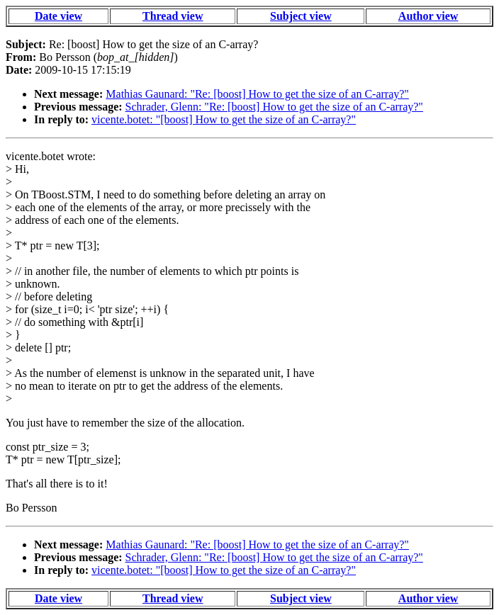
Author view (428, 16)
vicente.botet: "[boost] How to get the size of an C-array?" (223, 119)
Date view (58, 16)
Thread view (172, 16)
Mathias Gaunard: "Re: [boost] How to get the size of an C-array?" (257, 94)
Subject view (301, 16)
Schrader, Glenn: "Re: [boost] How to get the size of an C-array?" (274, 107)
